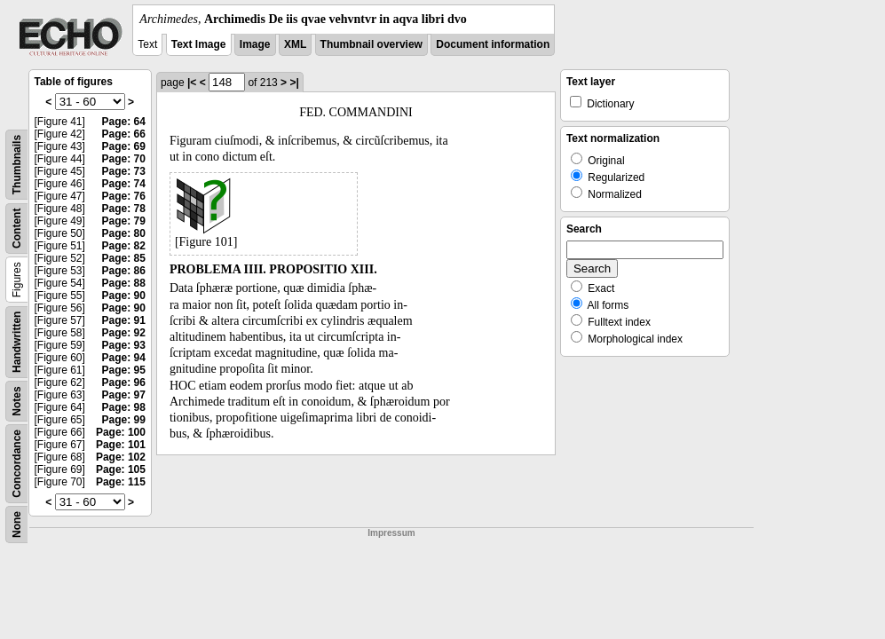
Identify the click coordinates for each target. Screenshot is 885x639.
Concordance (17, 464)
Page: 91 (124, 320)
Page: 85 (124, 258)
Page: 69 (124, 146)
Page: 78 (124, 208)
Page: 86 (124, 270)
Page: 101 (121, 444)
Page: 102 (121, 457)
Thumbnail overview (371, 44)
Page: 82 (124, 246)
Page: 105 (121, 469)
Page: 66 (124, 134)
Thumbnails (17, 164)
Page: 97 (124, 395)
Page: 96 (124, 382)
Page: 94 (124, 357)
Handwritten (17, 342)
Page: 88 (124, 283)
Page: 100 (121, 432)
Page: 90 (124, 295)
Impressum (391, 533)
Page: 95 (124, 370)
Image (255, 44)
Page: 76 (124, 196)
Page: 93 (124, 345)
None (17, 524)
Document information (492, 44)
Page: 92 (124, 333)
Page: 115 (121, 482)
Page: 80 (124, 233)
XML (295, 44)
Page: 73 (124, 171)
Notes (17, 400)
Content (17, 228)
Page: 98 (124, 407)
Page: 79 (124, 221)
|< (191, 82)
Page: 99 (124, 420)
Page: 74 (124, 184)
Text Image (198, 44)
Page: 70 (124, 159)
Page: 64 (124, 121)
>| (293, 82)
